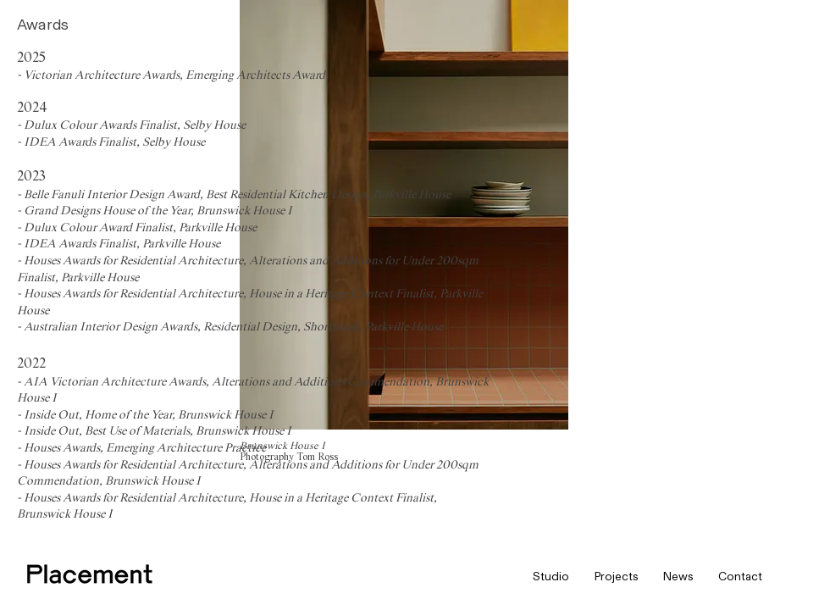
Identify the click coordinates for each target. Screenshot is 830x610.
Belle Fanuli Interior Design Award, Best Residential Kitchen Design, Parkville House (238, 195)
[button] (551, 577)
